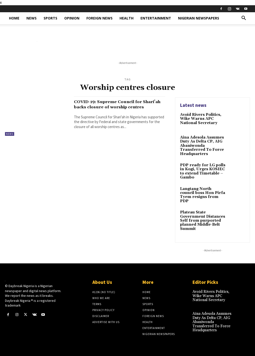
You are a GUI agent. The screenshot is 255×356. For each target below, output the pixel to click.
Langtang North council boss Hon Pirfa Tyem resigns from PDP (202, 191)
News (31, 18)
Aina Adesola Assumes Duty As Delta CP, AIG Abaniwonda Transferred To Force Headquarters (201, 146)
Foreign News (99, 18)
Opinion (71, 18)
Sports (50, 18)
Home (14, 18)
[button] (244, 18)
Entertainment (155, 18)
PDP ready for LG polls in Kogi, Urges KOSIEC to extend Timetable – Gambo (201, 170)
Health (126, 18)
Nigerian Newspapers (198, 18)
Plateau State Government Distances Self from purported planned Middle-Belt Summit (201, 218)
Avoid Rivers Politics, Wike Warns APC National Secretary (200, 119)
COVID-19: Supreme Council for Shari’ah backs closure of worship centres (116, 107)
